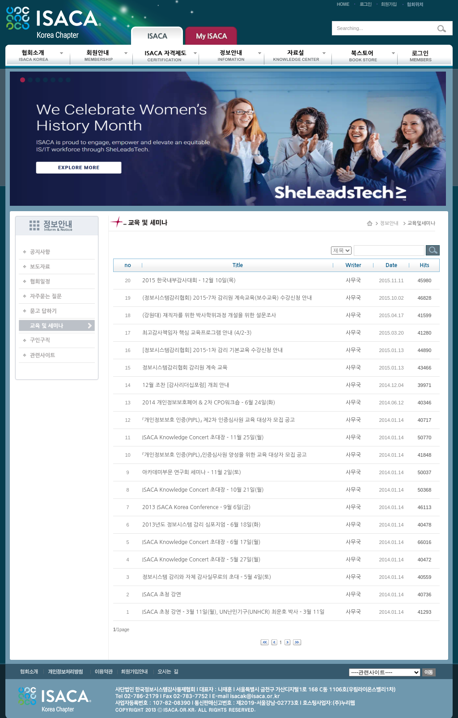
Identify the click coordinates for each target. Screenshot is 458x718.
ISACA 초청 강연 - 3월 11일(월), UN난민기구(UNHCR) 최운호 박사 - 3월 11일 (233, 612)
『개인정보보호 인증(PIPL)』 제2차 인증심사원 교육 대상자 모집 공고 (218, 420)
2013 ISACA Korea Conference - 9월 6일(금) (196, 507)
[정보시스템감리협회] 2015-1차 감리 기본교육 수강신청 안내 (212, 350)
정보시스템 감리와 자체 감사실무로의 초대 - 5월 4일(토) (206, 577)
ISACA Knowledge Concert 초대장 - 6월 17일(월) (201, 542)
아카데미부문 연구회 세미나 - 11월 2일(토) (191, 472)
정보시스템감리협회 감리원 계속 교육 (185, 367)
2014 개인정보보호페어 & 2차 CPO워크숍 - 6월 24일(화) (208, 402)
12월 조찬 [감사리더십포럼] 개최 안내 (185, 385)
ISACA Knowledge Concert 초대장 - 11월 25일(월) (203, 437)
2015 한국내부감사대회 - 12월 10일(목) (189, 280)
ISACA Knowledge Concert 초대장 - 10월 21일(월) (203, 490)
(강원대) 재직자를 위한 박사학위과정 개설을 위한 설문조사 (209, 315)
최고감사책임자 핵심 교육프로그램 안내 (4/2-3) (197, 333)
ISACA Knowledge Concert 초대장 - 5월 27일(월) (201, 559)
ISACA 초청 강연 (161, 594)
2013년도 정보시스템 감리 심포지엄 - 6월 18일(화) (201, 524)
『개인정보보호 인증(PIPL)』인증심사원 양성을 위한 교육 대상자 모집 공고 (224, 455)
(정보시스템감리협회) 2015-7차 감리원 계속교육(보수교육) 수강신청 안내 (227, 298)
